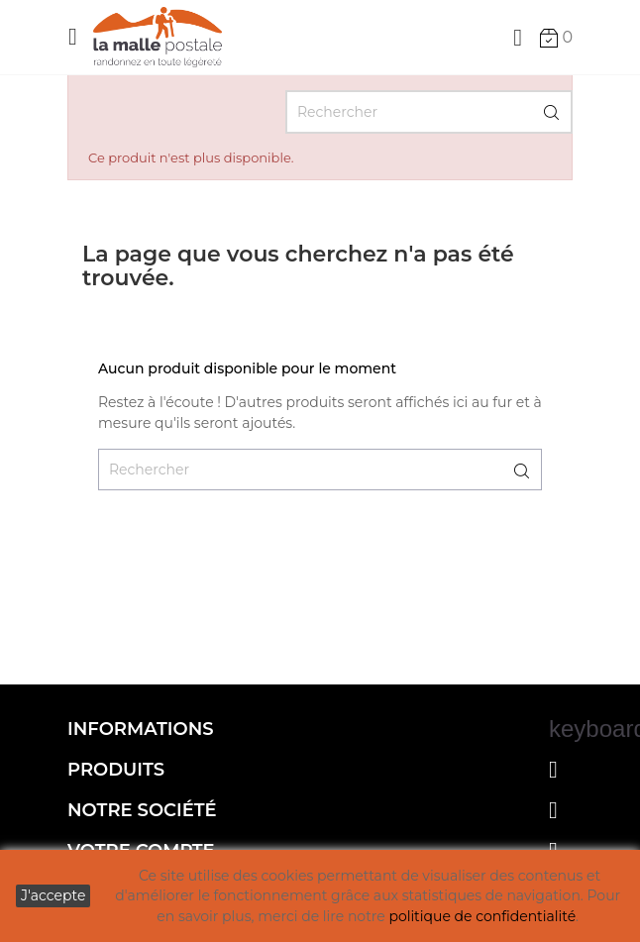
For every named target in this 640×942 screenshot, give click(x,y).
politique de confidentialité (482, 916)
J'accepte (53, 895)
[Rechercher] (429, 112)
